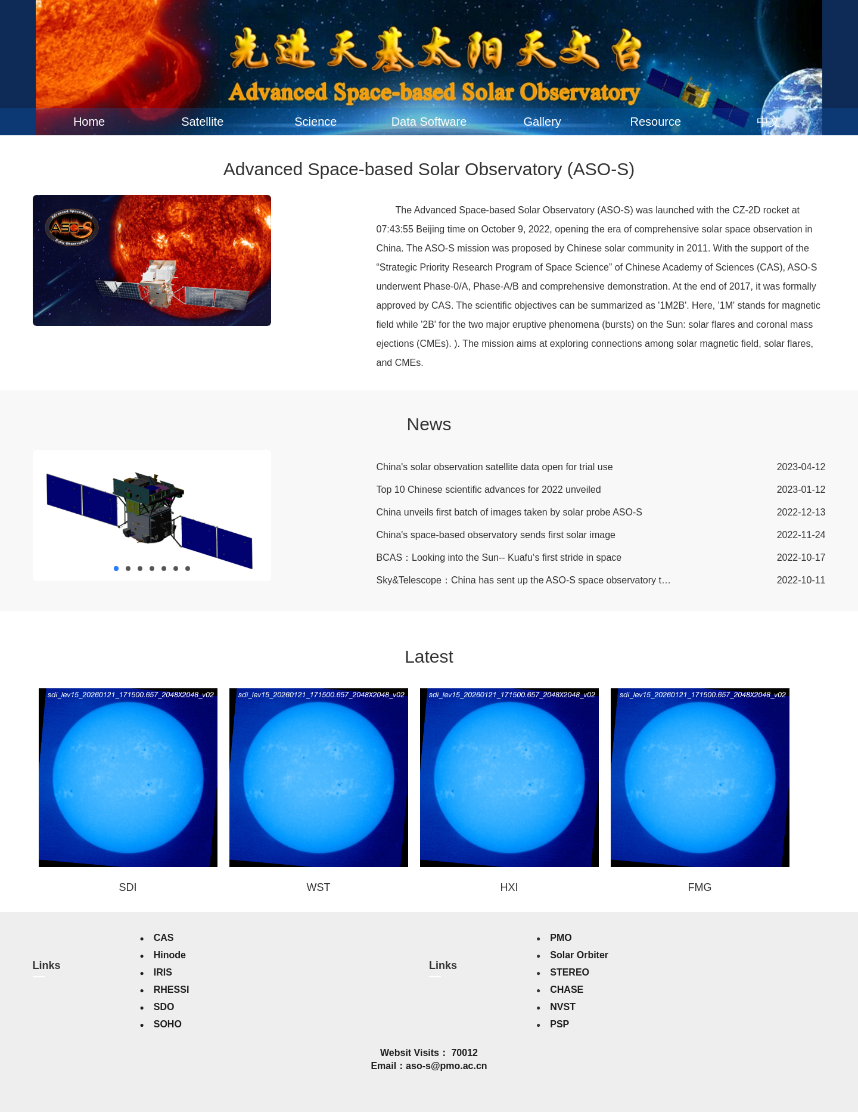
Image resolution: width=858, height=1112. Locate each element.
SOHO (168, 1024)
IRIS (163, 972)
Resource (655, 121)
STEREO (569, 972)
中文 (769, 121)
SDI (127, 887)
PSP (559, 1024)
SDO (164, 1007)
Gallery (542, 121)
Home (89, 121)
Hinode (170, 955)
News (428, 424)
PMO (560, 938)
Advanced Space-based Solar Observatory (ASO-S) (429, 169)
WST (319, 887)
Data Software (429, 121)
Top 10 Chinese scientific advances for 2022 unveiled (489, 489)
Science (315, 121)
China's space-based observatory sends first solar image (496, 535)
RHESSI (171, 989)
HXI (509, 887)
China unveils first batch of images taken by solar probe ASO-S (509, 512)
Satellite (202, 121)
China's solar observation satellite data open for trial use (495, 467)
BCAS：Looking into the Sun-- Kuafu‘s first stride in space (499, 557)
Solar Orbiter (579, 955)
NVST (563, 1007)
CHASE (566, 989)
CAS (164, 938)
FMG (700, 887)
